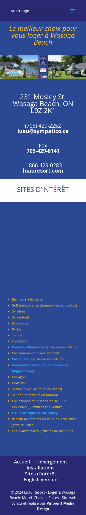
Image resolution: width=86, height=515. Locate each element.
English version (41, 479)
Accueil (22, 462)
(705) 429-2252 (43, 125)
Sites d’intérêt (40, 474)
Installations (41, 468)
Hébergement (51, 462)
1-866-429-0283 (43, 165)
